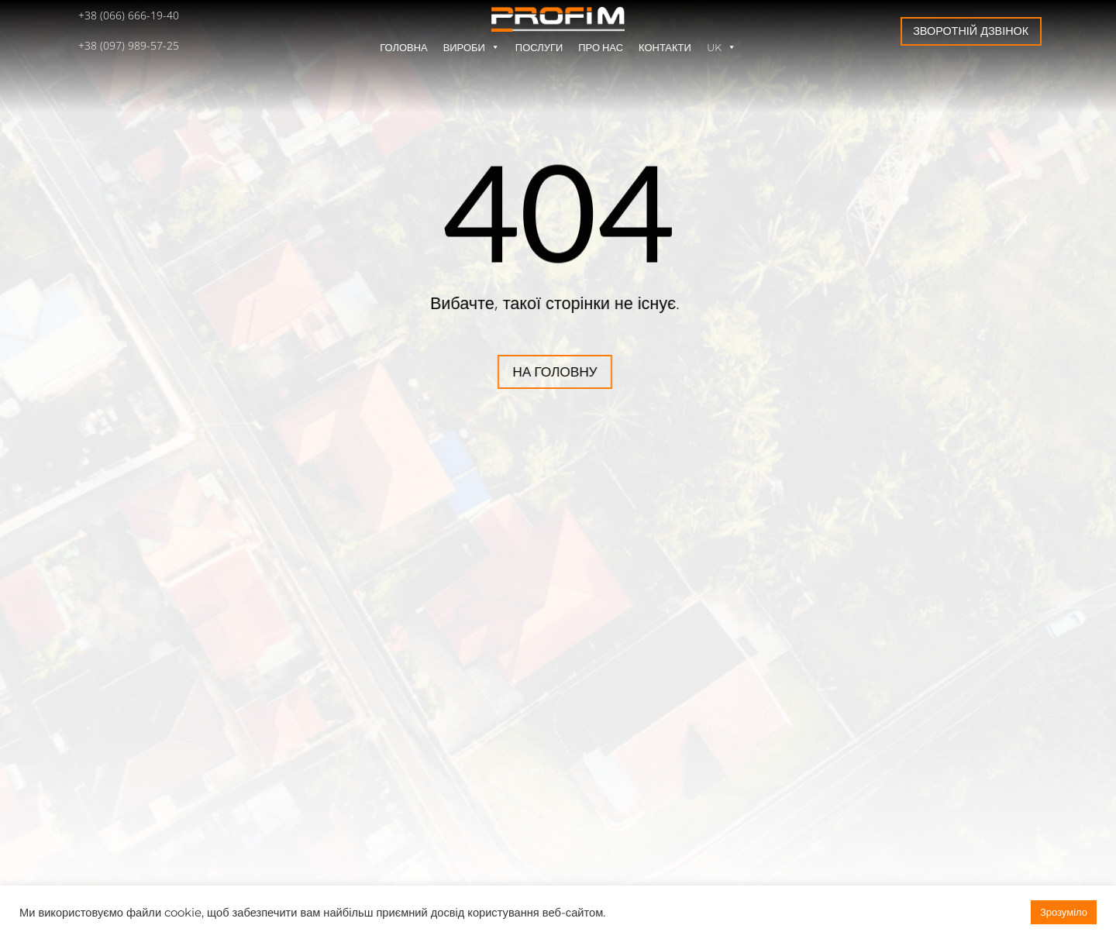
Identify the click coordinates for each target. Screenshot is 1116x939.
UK (721, 47)
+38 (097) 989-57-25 (128, 45)
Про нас (600, 47)
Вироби (471, 47)
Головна (403, 47)
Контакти (665, 47)
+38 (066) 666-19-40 (128, 15)
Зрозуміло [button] (1063, 912)
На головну (475, 371)
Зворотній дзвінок (970, 30)
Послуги (539, 47)
